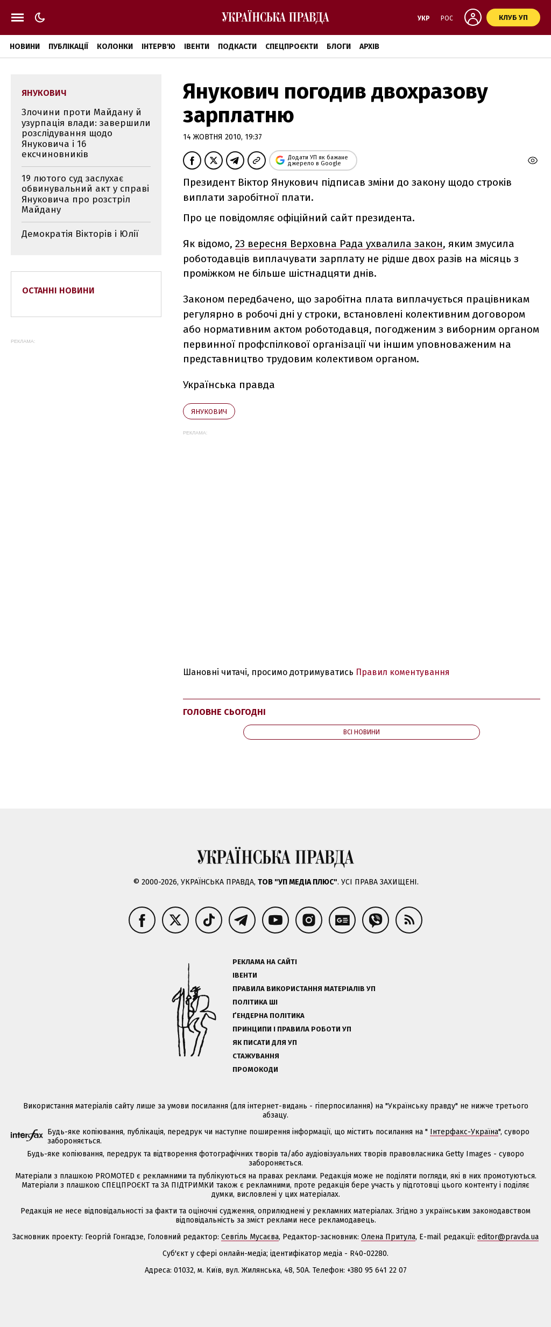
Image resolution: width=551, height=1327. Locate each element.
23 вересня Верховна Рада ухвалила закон (339, 243)
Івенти (196, 46)
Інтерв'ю (158, 46)
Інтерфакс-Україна (464, 1131)
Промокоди (255, 1069)
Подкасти (237, 46)
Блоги (339, 46)
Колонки (115, 46)
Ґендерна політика (268, 1016)
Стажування (255, 1056)
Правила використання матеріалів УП (304, 989)
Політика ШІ (255, 1002)
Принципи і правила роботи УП (291, 1029)
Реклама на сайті (264, 962)
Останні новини (58, 290)
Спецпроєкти (291, 46)
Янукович (209, 412)
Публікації (68, 46)
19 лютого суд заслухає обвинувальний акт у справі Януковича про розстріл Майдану (85, 194)
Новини (25, 46)
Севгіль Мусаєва (250, 1236)
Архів (369, 46)
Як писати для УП (264, 1042)
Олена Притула (388, 1236)
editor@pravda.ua (508, 1236)
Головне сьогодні (224, 712)
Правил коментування (403, 672)
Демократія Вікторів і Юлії (80, 234)
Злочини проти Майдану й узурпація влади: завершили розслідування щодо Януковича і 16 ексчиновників (86, 133)
